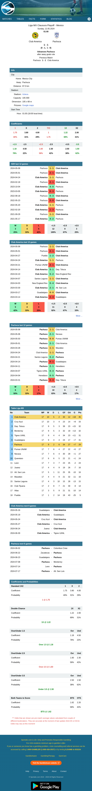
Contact (63, 771)
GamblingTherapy (48, 756)
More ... (79, 316)
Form (43, 19)
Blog (69, 19)
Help (27, 771)
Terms (45, 771)
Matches (7, 19)
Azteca (25, 94)
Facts (32, 19)
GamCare (62, 756)
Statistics (56, 19)
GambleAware (31, 756)
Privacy (36, 771)
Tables (20, 19)
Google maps (28, 105)
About (54, 771)
